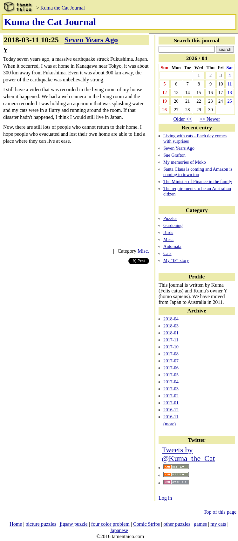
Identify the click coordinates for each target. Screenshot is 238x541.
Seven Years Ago (91, 40)
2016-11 (170, 416)
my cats (218, 524)
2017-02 (171, 395)
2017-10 (171, 346)
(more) (169, 423)
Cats (167, 253)
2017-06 (171, 367)
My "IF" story (176, 260)
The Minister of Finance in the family (197, 181)
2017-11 (170, 339)
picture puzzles (41, 524)
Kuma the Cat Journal (62, 7)
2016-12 (171, 409)
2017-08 (171, 353)
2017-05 (171, 374)
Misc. (143, 251)
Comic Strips (146, 524)
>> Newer (210, 119)
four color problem (110, 524)
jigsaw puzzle (74, 524)
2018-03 (171, 325)
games (200, 524)
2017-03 (171, 388)
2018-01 (171, 332)
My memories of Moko (184, 162)
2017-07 (171, 360)
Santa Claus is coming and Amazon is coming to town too (197, 172)
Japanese (119, 530)
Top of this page (220, 512)
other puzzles (176, 524)
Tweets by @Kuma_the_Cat (188, 454)
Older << (182, 119)
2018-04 (171, 318)
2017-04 (171, 381)
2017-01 (171, 402)
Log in (165, 498)
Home (16, 524)
